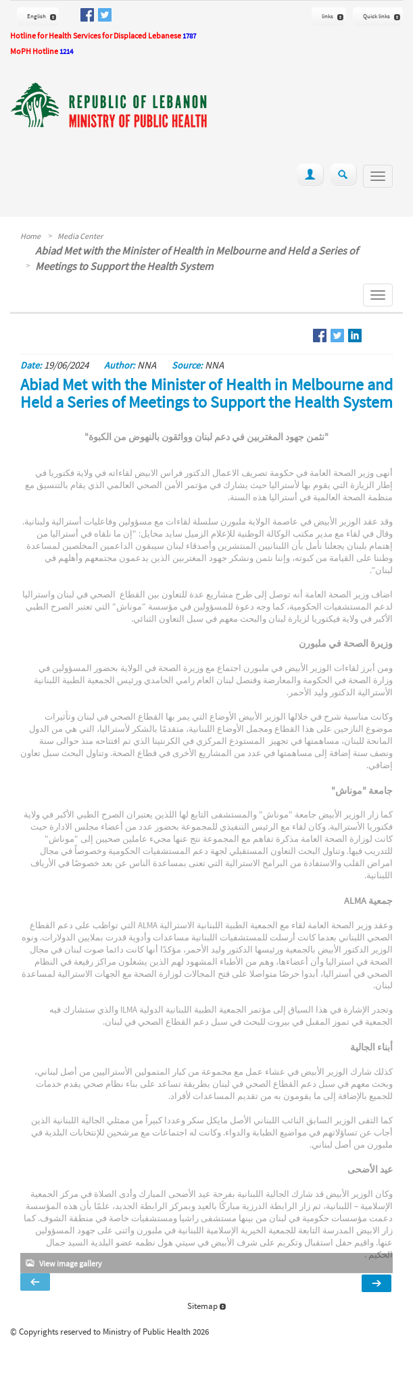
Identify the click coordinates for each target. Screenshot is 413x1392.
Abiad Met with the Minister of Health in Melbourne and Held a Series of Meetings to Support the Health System (196, 258)
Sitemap (206, 1306)
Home (30, 236)
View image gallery (70, 1263)
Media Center (80, 236)
